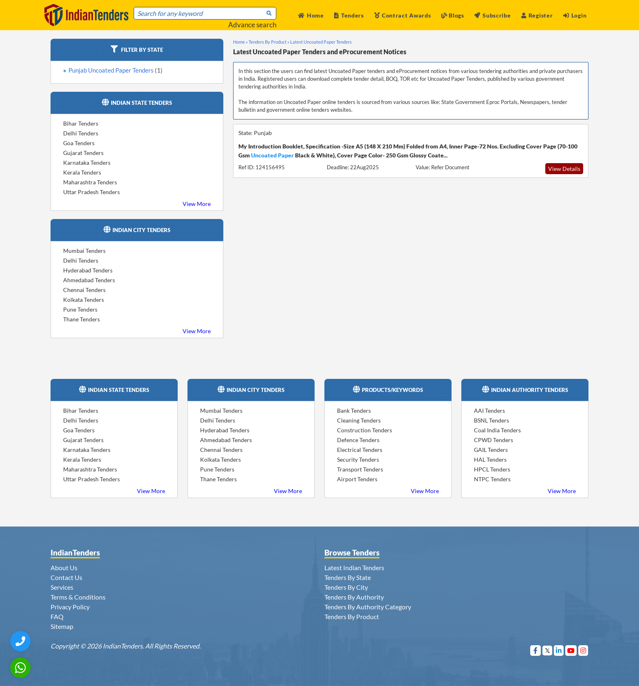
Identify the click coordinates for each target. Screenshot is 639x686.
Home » (240, 41)
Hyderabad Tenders (87, 270)
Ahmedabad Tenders (89, 280)
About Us (64, 567)
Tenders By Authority (354, 597)
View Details (564, 168)
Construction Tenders (364, 430)
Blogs (452, 15)
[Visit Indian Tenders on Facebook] (535, 650)
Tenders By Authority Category (367, 607)
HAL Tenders (490, 459)
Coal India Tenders (497, 430)
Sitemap (62, 626)
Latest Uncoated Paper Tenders (321, 41)
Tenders (349, 15)
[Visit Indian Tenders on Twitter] (547, 650)
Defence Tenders (358, 439)
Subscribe (492, 15)
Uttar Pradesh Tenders (91, 191)
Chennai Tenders (84, 289)
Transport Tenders (360, 469)
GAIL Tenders (491, 449)
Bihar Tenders (80, 123)
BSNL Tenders (491, 420)
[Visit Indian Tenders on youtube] (571, 650)
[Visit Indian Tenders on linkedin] (559, 650)
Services (62, 587)
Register (537, 15)
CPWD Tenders (493, 439)
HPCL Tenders (492, 469)
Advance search (252, 24)
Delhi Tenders (80, 133)
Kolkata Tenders (83, 299)
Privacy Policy (70, 607)
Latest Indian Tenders (354, 567)
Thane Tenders (81, 319)
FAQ (57, 616)
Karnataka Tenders (86, 162)
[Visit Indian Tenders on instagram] (583, 650)
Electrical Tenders (359, 449)
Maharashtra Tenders (90, 182)
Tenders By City (346, 587)
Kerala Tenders (82, 172)
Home (311, 15)
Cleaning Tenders (359, 420)
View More (197, 203)
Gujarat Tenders (83, 152)
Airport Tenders (357, 479)
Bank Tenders (354, 410)
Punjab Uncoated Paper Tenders (115, 70)
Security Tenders (358, 459)
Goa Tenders (79, 142)
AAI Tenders (489, 410)
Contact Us (66, 577)
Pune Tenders (80, 309)
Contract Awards (402, 15)
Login (574, 15)
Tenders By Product (351, 616)
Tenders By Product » (269, 41)
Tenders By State (347, 577)
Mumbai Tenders (84, 250)
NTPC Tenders (492, 479)
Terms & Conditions (78, 597)
